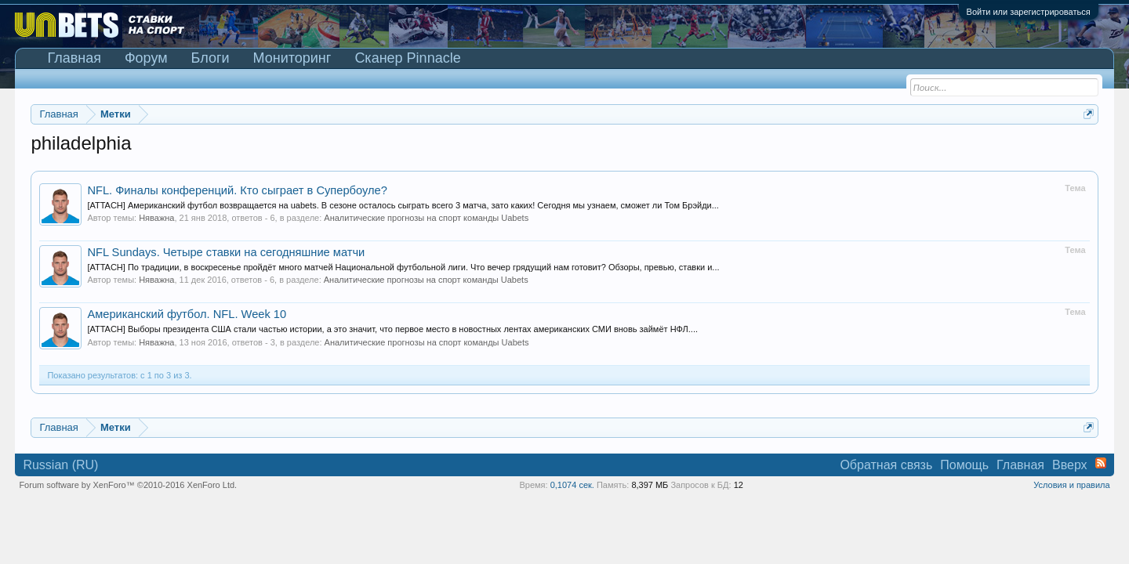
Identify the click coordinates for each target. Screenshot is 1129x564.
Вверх (1069, 465)
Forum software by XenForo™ (128, 485)
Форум (146, 58)
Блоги (210, 58)
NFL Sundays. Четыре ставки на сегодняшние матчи (226, 252)
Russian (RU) (60, 465)
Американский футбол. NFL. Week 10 (186, 314)
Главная (74, 58)
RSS (1100, 462)
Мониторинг (292, 58)
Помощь (964, 465)
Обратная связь (886, 465)
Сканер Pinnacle (407, 58)
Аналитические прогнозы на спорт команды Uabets (426, 217)
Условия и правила (1071, 485)
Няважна (156, 217)
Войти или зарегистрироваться (1029, 11)
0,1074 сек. (572, 485)
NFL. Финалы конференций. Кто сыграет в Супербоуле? (237, 190)
